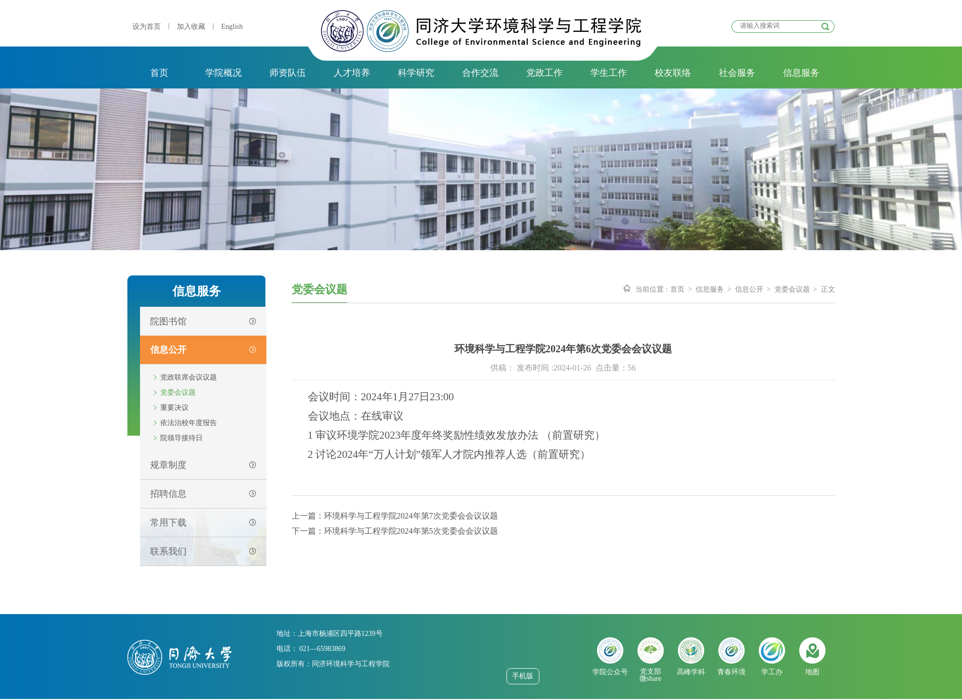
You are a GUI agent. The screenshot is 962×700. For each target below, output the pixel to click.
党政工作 (544, 73)
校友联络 (673, 73)
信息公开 (749, 289)
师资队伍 (287, 73)
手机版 (522, 676)
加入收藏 (191, 26)
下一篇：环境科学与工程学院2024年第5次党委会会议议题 (395, 531)
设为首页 (146, 26)
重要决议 (174, 407)
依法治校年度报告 (188, 423)
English (232, 26)
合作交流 (480, 73)
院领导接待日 (181, 438)
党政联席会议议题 (188, 377)
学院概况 (223, 73)
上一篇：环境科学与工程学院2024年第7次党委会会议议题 (395, 515)
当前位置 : (651, 289)
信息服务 (801, 73)
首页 (159, 73)
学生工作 (608, 73)
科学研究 (416, 73)
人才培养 (352, 73)
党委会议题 (178, 392)
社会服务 (737, 73)
